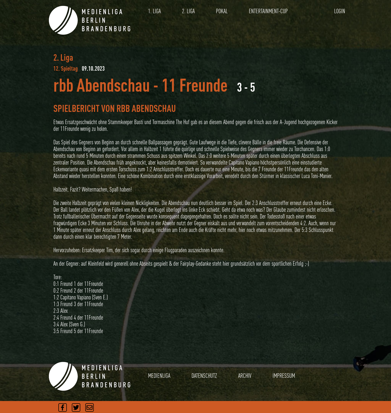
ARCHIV (244, 375)
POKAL (222, 11)
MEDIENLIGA (159, 375)
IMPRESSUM (284, 375)
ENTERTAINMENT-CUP (268, 11)
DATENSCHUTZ (204, 375)
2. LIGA (188, 11)
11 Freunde (194, 84)
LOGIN (339, 11)
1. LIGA (154, 11)
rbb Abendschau (101, 84)
